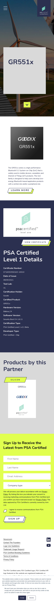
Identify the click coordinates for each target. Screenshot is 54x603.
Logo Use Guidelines (11, 546)
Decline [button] (31, 598)
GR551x (22, 386)
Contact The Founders (11, 542)
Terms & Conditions (10, 556)
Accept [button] (22, 598)
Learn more (20, 190)
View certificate (35, 242)
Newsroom (7, 539)
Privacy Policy (41, 499)
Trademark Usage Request (13, 549)
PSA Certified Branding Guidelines (16, 553)
